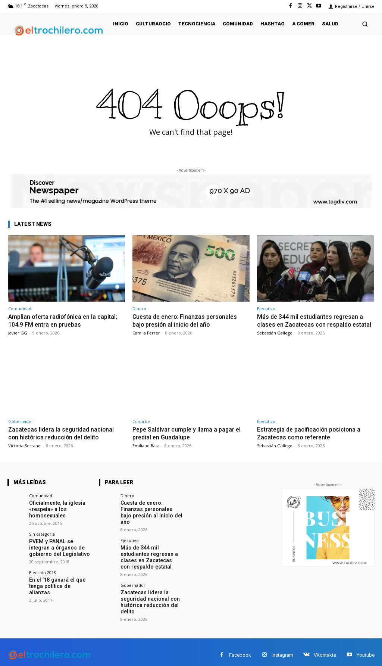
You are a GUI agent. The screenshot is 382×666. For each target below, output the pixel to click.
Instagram (282, 649)
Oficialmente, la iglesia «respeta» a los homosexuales (54, 515)
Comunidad (19, 308)
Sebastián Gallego (274, 340)
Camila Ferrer (146, 332)
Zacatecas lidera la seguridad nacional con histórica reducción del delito (63, 440)
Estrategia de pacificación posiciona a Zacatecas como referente (311, 440)
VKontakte (325, 649)
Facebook (240, 649)
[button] (365, 23)
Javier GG (17, 332)
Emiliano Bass (145, 452)
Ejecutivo (266, 308)
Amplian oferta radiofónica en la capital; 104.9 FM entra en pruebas (65, 320)
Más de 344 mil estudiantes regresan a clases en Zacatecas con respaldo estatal (312, 324)
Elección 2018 (42, 576)
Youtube (366, 649)
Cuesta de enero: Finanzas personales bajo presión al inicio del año (186, 320)
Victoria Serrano (24, 452)
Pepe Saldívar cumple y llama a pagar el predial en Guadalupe (188, 440)
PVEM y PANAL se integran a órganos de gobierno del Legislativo (58, 552)
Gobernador (20, 428)
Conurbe (141, 428)
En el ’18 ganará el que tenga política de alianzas (57, 586)
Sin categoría (42, 539)
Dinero (139, 308)
